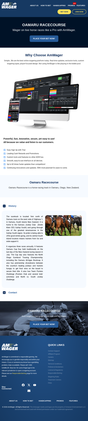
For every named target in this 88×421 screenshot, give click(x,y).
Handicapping (59, 5)
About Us (34, 5)
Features (81, 5)
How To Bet (46, 5)
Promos (71, 4)
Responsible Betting (19, 373)
